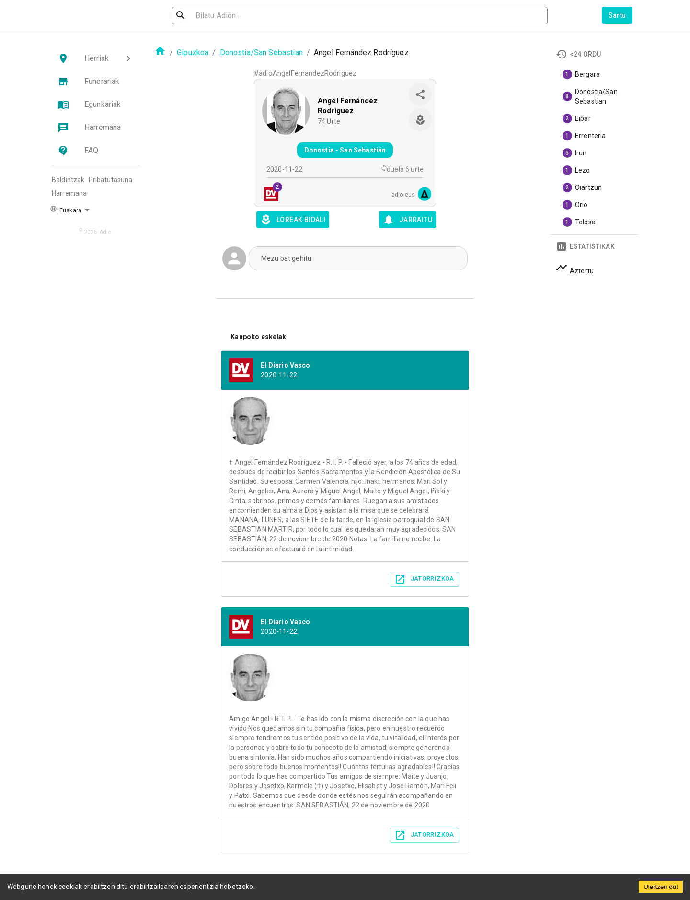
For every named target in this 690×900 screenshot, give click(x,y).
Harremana (69, 193)
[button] (96, 58)
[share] (420, 94)
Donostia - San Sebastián (345, 150)
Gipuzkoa (192, 52)
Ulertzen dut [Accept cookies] (661, 886)
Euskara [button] (65, 209)
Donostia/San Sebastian (261, 52)
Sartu (617, 15)
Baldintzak (68, 180)
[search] (223, 15)
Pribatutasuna (111, 180)
